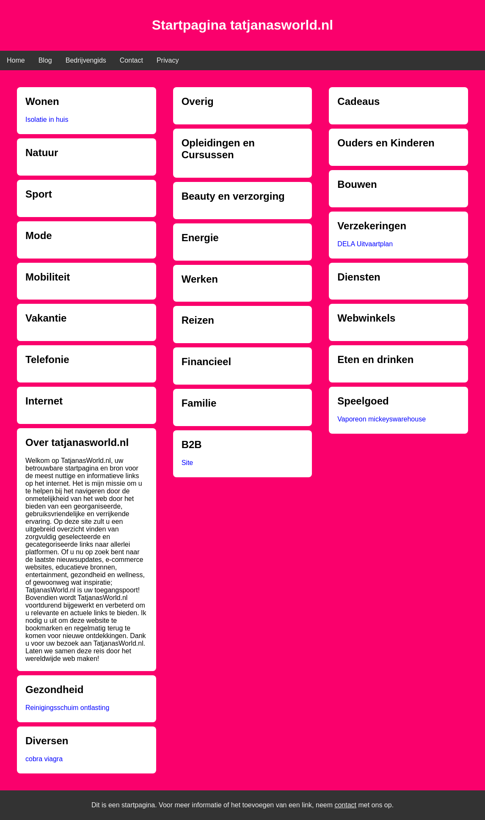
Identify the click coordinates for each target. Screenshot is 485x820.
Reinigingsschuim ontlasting (67, 707)
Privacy (168, 60)
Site (187, 462)
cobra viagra (44, 758)
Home (16, 60)
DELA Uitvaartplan (365, 244)
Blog (45, 60)
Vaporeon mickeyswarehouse (381, 419)
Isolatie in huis (46, 119)
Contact (131, 60)
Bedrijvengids (86, 60)
